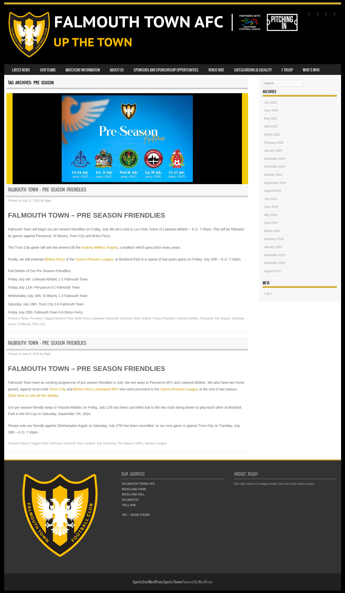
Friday (157, 318)
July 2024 (270, 199)
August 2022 (272, 271)
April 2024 (270, 223)
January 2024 (273, 247)
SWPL (139, 443)
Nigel (47, 200)
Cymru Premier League (94, 259)
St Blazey (24, 324)
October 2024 (273, 174)
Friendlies (168, 318)
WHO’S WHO (311, 70)
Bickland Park (64, 318)
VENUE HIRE (216, 70)
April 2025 (270, 126)
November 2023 (274, 263)
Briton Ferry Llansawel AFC (96, 389)
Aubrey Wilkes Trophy (99, 247)
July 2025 (270, 102)
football (146, 318)
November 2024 (274, 166)
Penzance (206, 318)
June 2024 (271, 207)
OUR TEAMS (48, 70)
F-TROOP (287, 70)
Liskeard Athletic (187, 318)
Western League (156, 443)
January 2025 (273, 150)
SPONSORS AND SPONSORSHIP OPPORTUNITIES (166, 70)
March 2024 (272, 231)
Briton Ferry (55, 259)
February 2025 (273, 142)
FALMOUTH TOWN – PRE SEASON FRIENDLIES (47, 189)
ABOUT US (117, 70)
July (98, 443)
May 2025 (270, 118)
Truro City (38, 324)
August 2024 (272, 190)
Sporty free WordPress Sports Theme (157, 582)
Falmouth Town (130, 318)
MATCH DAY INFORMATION (83, 70)
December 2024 (274, 158)
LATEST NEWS (21, 70)
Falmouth (112, 318)
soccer (12, 324)
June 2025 (271, 110)
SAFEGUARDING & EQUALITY (253, 70)
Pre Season (222, 318)
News (25, 318)
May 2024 (270, 215)
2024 (44, 443)
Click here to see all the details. (33, 396)
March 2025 (272, 134)
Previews (36, 318)
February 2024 (273, 239)
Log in (268, 293)
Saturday (238, 318)
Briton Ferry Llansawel (89, 318)
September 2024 (275, 183)
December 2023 (274, 255)
